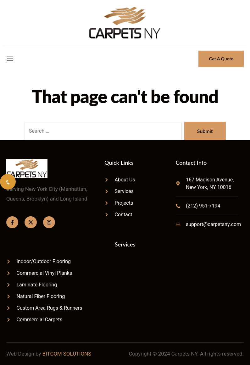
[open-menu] (9, 59)
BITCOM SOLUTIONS (67, 354)
